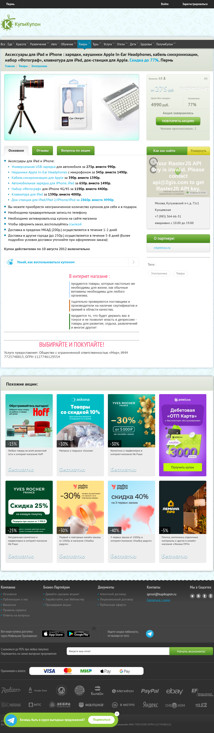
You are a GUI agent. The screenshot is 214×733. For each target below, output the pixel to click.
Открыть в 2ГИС (198, 193)
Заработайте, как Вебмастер (65, 599)
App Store (53, 633)
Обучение (68, 43)
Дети (134, 43)
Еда (11, 43)
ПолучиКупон (166, 43)
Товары (84, 43)
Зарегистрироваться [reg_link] (195, 4)
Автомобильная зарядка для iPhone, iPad (43, 183)
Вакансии (9, 605)
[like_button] (201, 79)
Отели (122, 43)
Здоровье (147, 43)
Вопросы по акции (75, 150)
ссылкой (75, 224)
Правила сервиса (14, 610)
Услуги (109, 43)
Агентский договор (113, 594)
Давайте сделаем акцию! (62, 594)
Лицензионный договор (116, 599)
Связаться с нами (158, 600)
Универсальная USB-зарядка (34, 166)
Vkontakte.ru (198, 596)
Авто (55, 43)
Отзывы (43, 150)
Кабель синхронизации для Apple (37, 177)
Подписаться (101, 720)
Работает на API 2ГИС (173, 191)
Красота (22, 43)
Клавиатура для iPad (27, 194)
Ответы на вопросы (16, 615)
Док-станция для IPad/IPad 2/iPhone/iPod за (63, 199)
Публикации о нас (15, 599)
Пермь (10, 4)
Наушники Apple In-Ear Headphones (39, 172)
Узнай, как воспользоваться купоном (46, 262)
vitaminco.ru (162, 248)
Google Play (78, 633)
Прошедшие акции (58, 605)
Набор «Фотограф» (26, 189)
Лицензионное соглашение (171, 194)
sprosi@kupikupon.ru (161, 594)
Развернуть (198, 151)
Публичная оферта (113, 605)
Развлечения (39, 43)
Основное (16, 150)
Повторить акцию (178, 121)
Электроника (159, 273)
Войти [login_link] (164, 4)
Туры (97, 43)
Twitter (204, 596)
